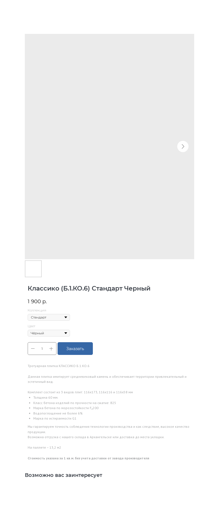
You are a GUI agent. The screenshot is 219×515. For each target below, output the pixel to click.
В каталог (18, 8)
